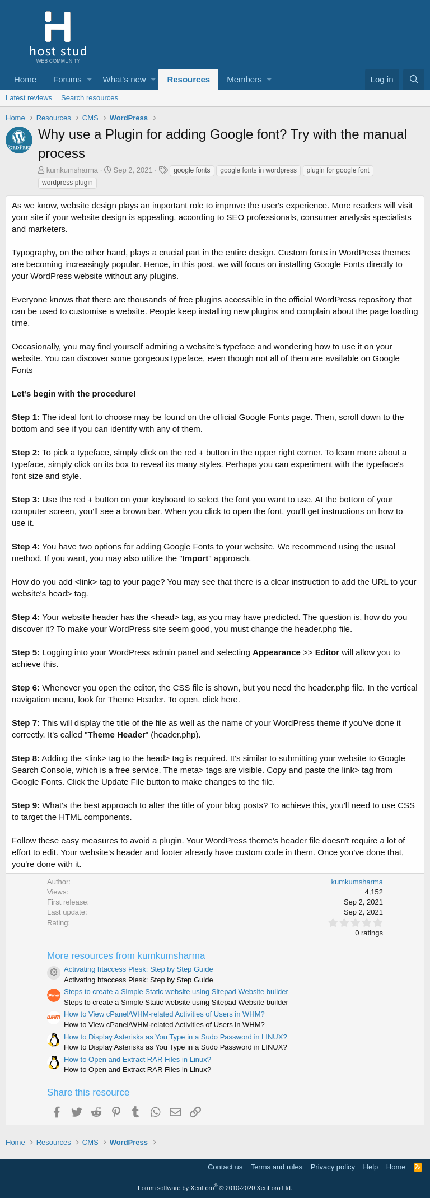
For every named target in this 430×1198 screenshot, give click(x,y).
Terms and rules (276, 1167)
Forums (67, 79)
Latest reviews (29, 98)
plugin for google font (338, 170)
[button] (89, 79)
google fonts (192, 170)
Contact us (225, 1167)
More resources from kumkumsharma (126, 955)
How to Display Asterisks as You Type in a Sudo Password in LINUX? (175, 1037)
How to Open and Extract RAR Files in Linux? (137, 1059)
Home (25, 79)
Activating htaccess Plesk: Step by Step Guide (138, 969)
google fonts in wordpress (258, 170)
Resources (188, 79)
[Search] (413, 79)
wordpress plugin (67, 183)
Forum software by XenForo (215, 1188)
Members (244, 79)
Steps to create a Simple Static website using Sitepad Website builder (176, 991)
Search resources (89, 98)
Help (370, 1167)
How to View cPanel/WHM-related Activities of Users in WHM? (164, 1014)
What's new (124, 79)
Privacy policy (333, 1167)
